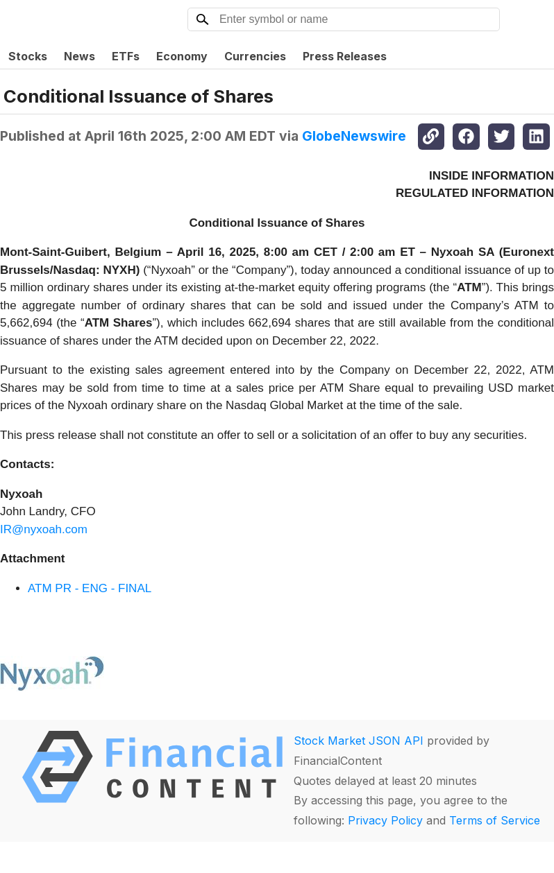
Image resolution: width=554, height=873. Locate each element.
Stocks (27, 56)
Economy (182, 56)
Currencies (255, 56)
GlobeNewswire (354, 136)
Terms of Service (494, 820)
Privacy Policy (385, 820)
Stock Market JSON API (358, 740)
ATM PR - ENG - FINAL (89, 588)
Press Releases (345, 56)
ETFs (126, 56)
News (79, 56)
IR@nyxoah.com (43, 529)
